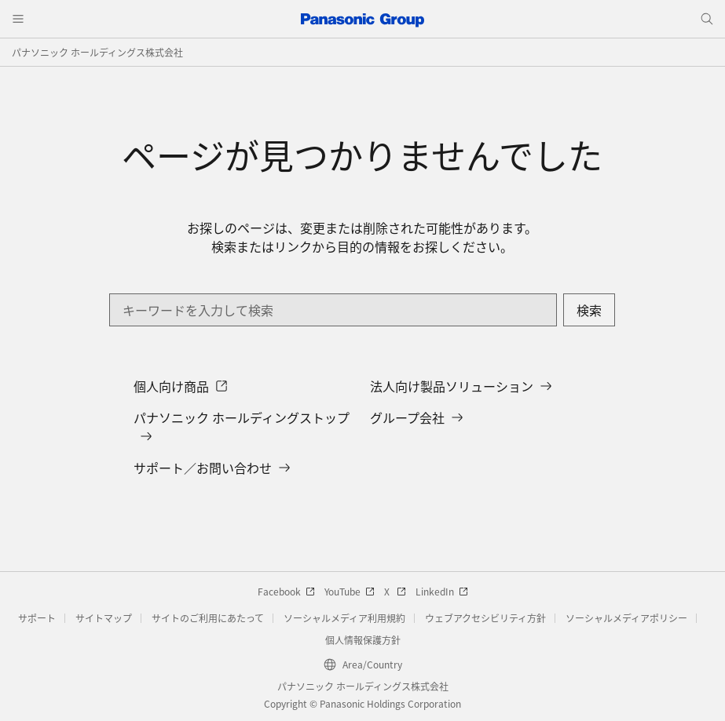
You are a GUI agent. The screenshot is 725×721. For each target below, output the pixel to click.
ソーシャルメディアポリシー (626, 618)
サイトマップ (103, 618)
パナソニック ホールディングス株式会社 (97, 52)
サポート (37, 618)
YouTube (349, 591)
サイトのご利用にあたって (208, 618)
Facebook (286, 591)
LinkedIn (442, 591)
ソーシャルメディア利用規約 (344, 618)
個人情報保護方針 (363, 639)
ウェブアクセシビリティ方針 (485, 618)
